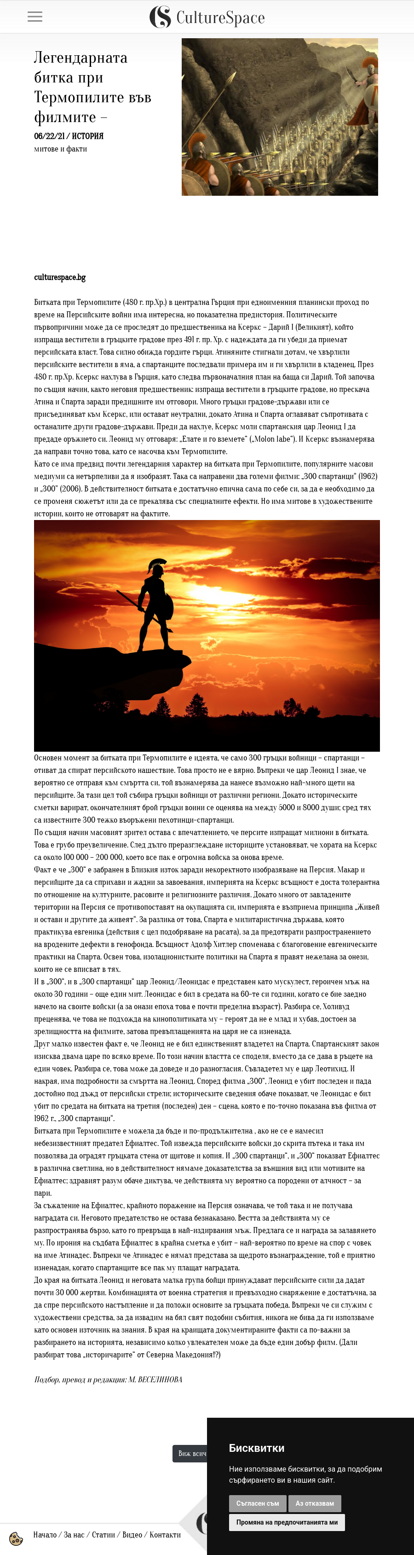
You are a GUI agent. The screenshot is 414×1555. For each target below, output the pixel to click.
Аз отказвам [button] (315, 1503)
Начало (45, 1535)
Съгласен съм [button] (257, 1503)
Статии (103, 1535)
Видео (132, 1535)
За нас (74, 1535)
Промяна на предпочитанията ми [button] (287, 1522)
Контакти (165, 1535)
